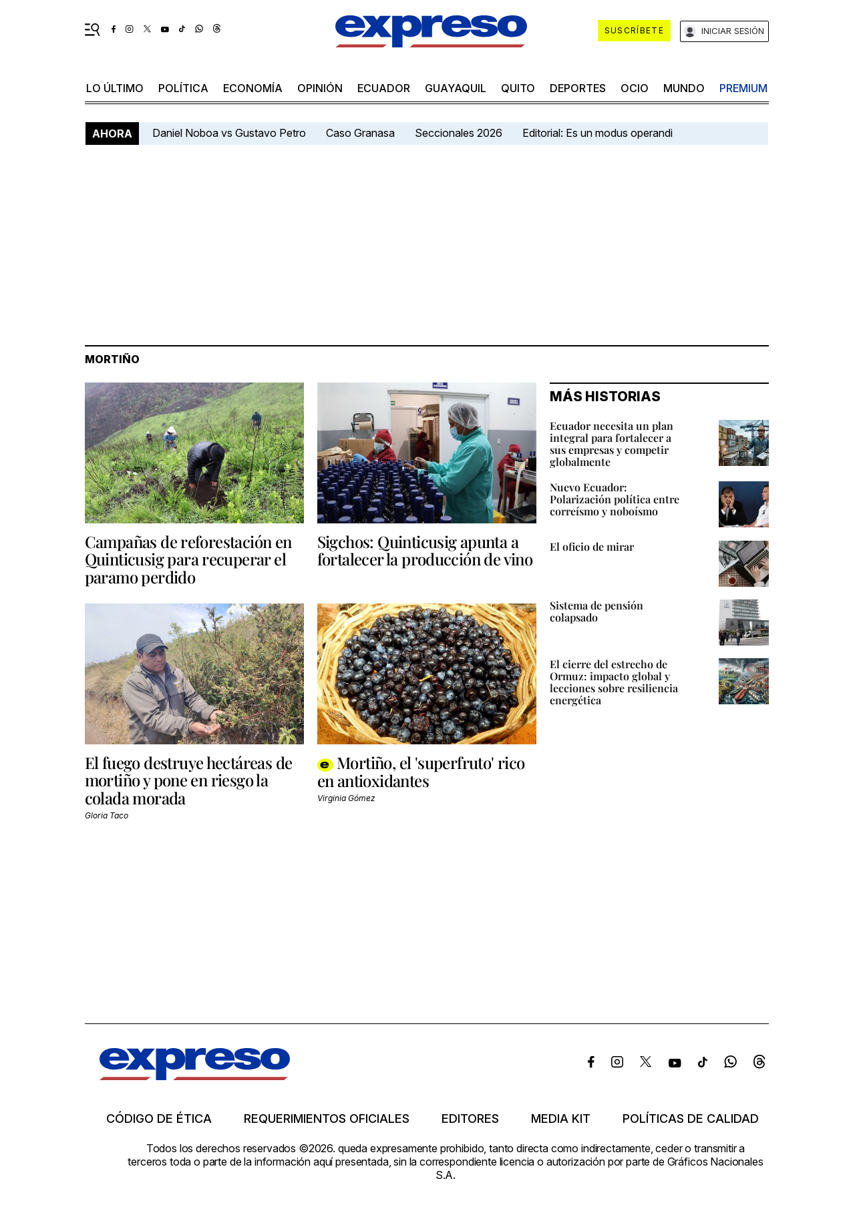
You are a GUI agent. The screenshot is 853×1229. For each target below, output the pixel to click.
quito (518, 88)
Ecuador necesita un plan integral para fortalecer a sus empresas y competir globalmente (611, 444)
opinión (320, 88)
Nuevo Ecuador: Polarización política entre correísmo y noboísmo (614, 499)
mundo (684, 88)
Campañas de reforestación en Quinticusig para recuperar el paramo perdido (188, 559)
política (183, 88)
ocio (635, 88)
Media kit (560, 1119)
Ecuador (383, 88)
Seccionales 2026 (458, 133)
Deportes (578, 88)
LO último (115, 88)
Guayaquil (455, 88)
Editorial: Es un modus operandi (597, 133)
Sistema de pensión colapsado (596, 611)
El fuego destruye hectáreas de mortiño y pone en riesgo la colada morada (189, 780)
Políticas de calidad (691, 1119)
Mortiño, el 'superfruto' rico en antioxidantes (421, 771)
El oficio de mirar (592, 546)
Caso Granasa (360, 133)
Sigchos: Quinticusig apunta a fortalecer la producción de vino (425, 550)
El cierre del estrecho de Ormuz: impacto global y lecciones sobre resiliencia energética (614, 682)
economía (253, 88)
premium (743, 88)
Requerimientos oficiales (326, 1119)
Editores (470, 1119)
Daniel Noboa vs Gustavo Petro (229, 133)
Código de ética (159, 1119)
